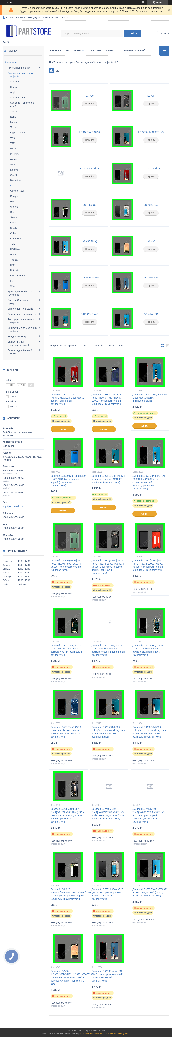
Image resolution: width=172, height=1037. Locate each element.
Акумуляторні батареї (19, 67)
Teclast (14, 259)
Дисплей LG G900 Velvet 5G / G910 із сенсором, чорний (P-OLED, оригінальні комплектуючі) (108, 976)
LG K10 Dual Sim (89, 277)
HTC (12, 201)
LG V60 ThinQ (89, 241)
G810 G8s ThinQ (89, 314)
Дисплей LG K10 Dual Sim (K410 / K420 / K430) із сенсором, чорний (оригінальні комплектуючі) (68, 480)
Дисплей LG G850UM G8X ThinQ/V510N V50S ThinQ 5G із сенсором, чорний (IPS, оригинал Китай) (108, 732)
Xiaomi (13, 111)
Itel (11, 281)
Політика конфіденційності (117, 1034)
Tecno (13, 127)
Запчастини (10, 62)
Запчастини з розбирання (22, 314)
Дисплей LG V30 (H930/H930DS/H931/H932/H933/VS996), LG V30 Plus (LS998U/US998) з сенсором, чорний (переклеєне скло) (68, 977)
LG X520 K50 (151, 205)
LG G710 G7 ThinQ (151, 168)
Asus (12, 164)
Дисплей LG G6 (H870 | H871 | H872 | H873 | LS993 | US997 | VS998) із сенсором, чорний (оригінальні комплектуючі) (148, 565)
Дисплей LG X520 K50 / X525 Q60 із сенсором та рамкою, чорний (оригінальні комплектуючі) (107, 894)
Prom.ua (101, 1031)
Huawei (14, 87)
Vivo (12, 138)
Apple (13, 92)
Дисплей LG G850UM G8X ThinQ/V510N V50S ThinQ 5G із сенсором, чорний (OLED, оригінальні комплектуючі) (149, 732)
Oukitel (14, 222)
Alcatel (13, 159)
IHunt (13, 254)
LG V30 (151, 241)
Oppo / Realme (18, 132)
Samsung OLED (18, 97)
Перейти (89, 103)
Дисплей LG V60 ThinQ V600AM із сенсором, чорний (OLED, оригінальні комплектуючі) (149, 892)
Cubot (13, 233)
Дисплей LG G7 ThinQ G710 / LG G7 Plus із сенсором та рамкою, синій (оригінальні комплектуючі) (66, 732)
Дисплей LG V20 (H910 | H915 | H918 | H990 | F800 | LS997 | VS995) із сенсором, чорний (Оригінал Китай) (67, 565)
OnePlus (14, 175)
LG (11, 185)
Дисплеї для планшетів (20, 308)
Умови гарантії (134, 50)
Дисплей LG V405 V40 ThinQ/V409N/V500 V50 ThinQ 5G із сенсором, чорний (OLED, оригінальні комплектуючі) (109, 814)
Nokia (13, 116)
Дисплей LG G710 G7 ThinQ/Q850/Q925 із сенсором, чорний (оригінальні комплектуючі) (67, 399)
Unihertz (14, 270)
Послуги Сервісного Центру (18, 302)
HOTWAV (15, 249)
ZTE (12, 143)
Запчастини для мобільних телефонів (22, 330)
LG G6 (150, 95)
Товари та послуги (63, 62)
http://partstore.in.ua (13, 506)
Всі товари (74, 50)
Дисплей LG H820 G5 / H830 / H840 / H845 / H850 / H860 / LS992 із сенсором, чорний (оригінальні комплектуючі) (108, 399)
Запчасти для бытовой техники (20, 352)
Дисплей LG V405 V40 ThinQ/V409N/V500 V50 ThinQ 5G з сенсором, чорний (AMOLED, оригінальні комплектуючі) (148, 815)
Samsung (15, 81)
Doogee (14, 196)
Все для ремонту (17, 336)
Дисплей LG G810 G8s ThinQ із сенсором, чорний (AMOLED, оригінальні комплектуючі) (108, 479)
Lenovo (14, 169)
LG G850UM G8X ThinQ (151, 132)
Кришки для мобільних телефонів (20, 293)
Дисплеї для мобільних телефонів (20, 75)
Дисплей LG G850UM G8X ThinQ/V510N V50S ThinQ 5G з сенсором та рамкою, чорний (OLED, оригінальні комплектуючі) (67, 815)
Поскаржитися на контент (91, 1034)
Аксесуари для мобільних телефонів (22, 321)
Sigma (13, 217)
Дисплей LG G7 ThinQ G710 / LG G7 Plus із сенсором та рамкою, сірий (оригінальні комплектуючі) (148, 650)
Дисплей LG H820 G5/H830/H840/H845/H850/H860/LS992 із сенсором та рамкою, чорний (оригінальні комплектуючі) (68, 894)
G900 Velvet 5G (151, 277)
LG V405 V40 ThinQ (89, 168)
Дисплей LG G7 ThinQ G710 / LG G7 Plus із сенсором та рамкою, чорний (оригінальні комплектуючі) (66, 650)
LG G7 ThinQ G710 (89, 132)
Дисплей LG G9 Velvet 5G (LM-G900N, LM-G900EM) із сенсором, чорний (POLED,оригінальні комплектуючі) (149, 482)
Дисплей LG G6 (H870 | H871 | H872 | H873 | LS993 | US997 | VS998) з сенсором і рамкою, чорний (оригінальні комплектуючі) (108, 567)
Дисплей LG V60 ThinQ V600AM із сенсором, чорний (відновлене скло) (149, 397)
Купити (62, 429)
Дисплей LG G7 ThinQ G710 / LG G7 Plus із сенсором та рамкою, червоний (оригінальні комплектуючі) (108, 650)
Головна (55, 50)
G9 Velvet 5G (151, 314)
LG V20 (89, 95)
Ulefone (14, 206)
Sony (13, 212)
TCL (12, 243)
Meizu (13, 148)
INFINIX (14, 153)
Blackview (15, 180)
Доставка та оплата (104, 50)
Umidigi (14, 228)
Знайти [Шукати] (133, 33)
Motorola (14, 122)
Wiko (12, 286)
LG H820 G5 (89, 205)
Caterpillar (15, 238)
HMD (13, 265)
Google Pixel (17, 190)
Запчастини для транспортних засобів (19, 343)
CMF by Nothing (18, 275)
